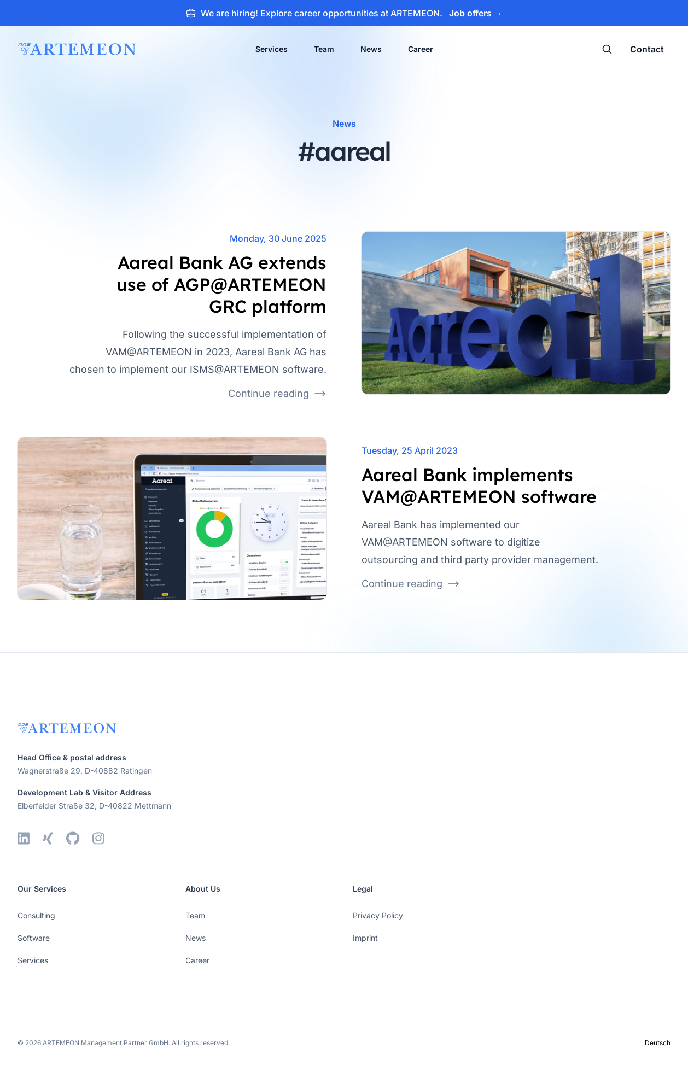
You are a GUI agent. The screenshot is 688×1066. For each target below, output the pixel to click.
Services (271, 49)
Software (34, 937)
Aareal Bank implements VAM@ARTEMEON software (479, 485)
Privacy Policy (378, 915)
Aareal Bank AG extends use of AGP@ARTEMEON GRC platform (221, 284)
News (371, 49)
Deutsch (657, 1043)
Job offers (476, 13)
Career (420, 49)
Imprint (365, 937)
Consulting (36, 915)
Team (324, 49)
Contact (647, 49)
